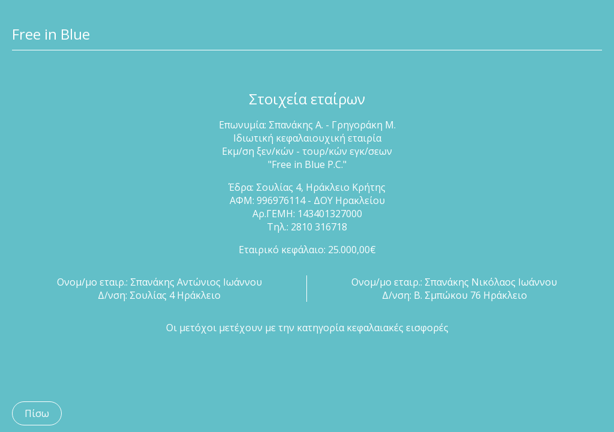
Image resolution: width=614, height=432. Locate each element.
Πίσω (37, 413)
